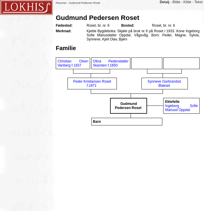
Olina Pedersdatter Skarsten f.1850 (111, 63)
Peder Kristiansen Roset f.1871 (92, 83)
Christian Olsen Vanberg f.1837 (73, 63)
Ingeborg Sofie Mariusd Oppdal (181, 108)
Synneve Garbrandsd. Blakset (165, 83)
